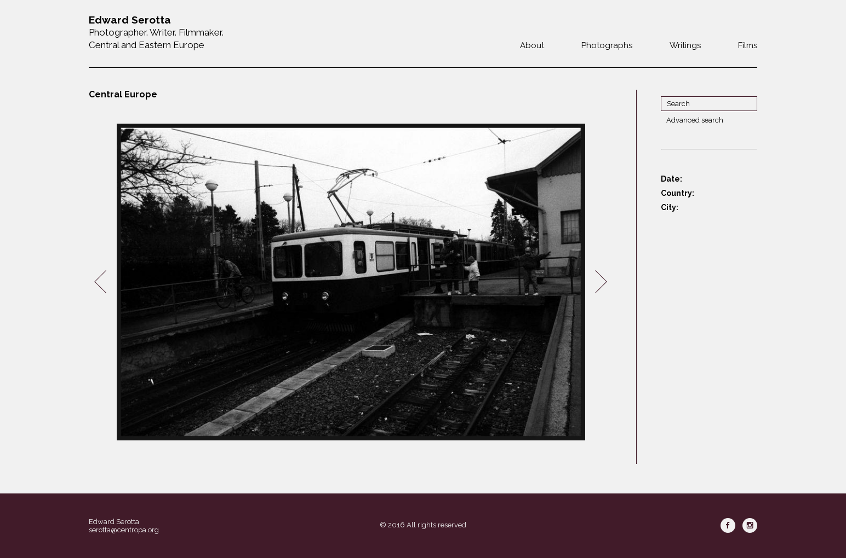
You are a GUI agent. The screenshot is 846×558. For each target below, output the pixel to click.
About (532, 45)
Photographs (606, 45)
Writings (685, 45)
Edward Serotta (114, 522)
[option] (351, 282)
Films (747, 45)
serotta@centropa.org (124, 530)
